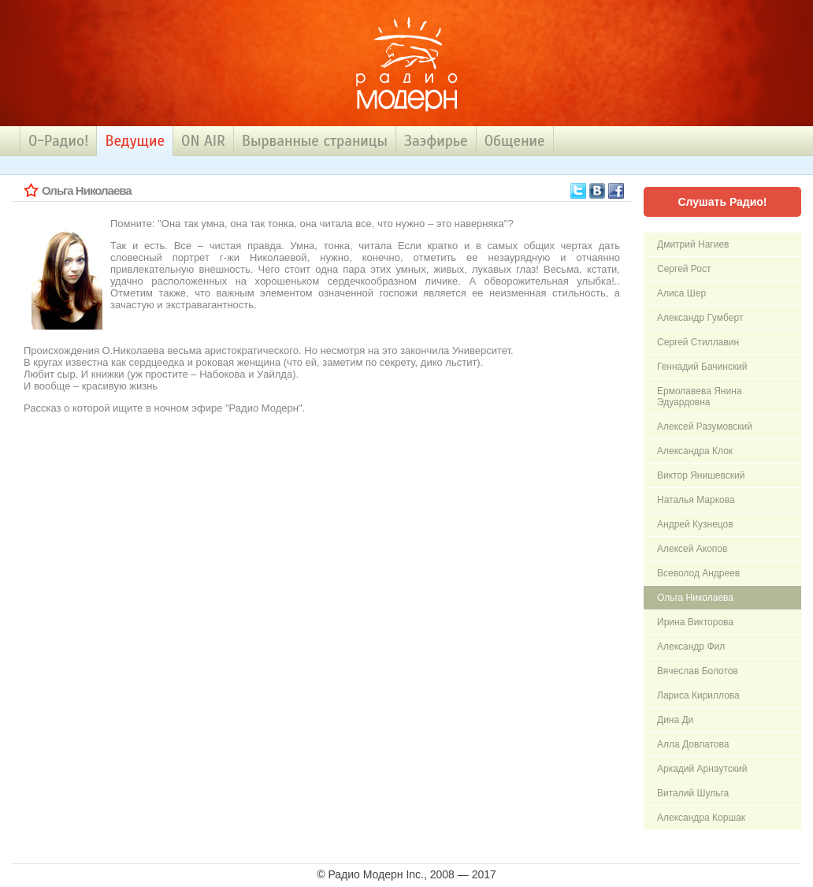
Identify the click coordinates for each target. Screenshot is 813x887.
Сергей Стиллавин (698, 342)
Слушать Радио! (722, 202)
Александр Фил (691, 646)
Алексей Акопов (692, 548)
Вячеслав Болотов (697, 670)
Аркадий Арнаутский (702, 768)
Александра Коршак (701, 817)
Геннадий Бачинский (702, 366)
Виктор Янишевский (700, 475)
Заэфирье (436, 141)
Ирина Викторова (695, 622)
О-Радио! (58, 141)
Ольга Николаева (695, 597)
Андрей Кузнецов (695, 524)
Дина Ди (675, 719)
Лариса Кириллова (698, 695)
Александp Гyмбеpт (700, 317)
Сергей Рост (684, 268)
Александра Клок (695, 451)
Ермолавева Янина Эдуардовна (699, 397)
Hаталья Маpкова (696, 499)
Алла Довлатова (693, 744)
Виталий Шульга (693, 793)
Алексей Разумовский (704, 426)
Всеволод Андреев (698, 573)
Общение (514, 141)
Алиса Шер (681, 293)
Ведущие (135, 141)
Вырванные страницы (315, 141)
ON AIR (203, 141)
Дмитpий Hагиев (693, 244)
